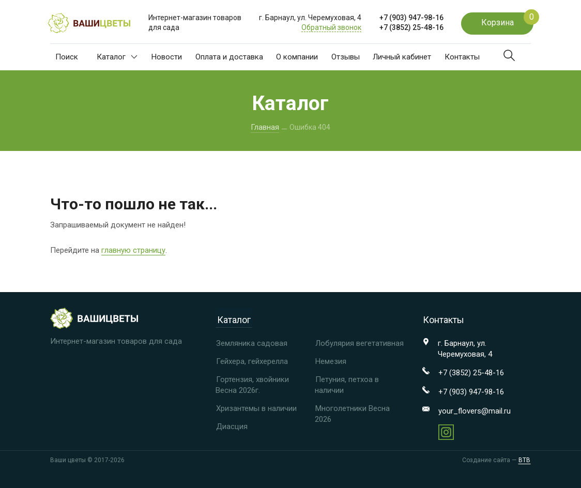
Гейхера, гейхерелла (252, 361)
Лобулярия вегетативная (359, 343)
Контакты (462, 57)
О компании (297, 57)
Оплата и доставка (229, 57)
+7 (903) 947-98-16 (411, 17)
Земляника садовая (251, 343)
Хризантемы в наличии (256, 408)
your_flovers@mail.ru (474, 411)
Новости (166, 57)
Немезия (330, 361)
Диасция (232, 426)
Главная (265, 127)
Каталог (117, 57)
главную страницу (133, 250)
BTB (524, 460)
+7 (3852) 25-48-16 (411, 27)
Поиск (66, 57)
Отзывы (345, 57)
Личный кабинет (402, 57)
